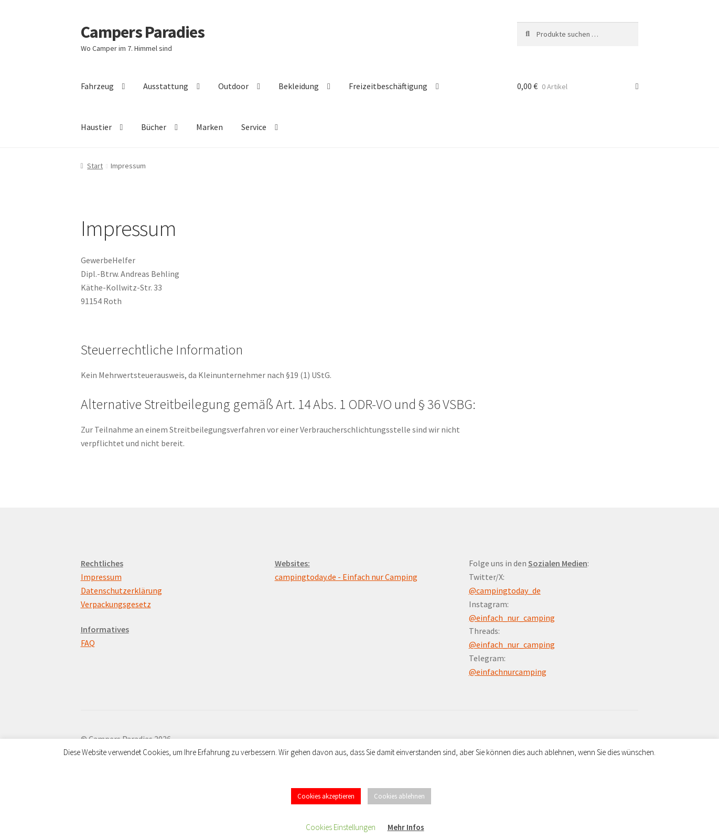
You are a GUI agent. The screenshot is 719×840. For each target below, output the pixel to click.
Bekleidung (298, 86)
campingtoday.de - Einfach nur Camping (346, 577)
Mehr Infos (406, 827)
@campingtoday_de (505, 590)
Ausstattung (165, 86)
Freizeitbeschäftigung (388, 86)
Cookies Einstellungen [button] (340, 827)
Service (253, 127)
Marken (209, 127)
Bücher (153, 127)
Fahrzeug (97, 86)
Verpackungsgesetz (116, 604)
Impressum (101, 577)
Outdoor (233, 86)
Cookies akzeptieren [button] (326, 796)
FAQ (88, 643)
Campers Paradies (143, 31)
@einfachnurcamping (507, 671)
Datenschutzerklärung (121, 590)
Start (95, 165)
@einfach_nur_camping (512, 617)
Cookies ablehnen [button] (399, 796)
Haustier (96, 127)
